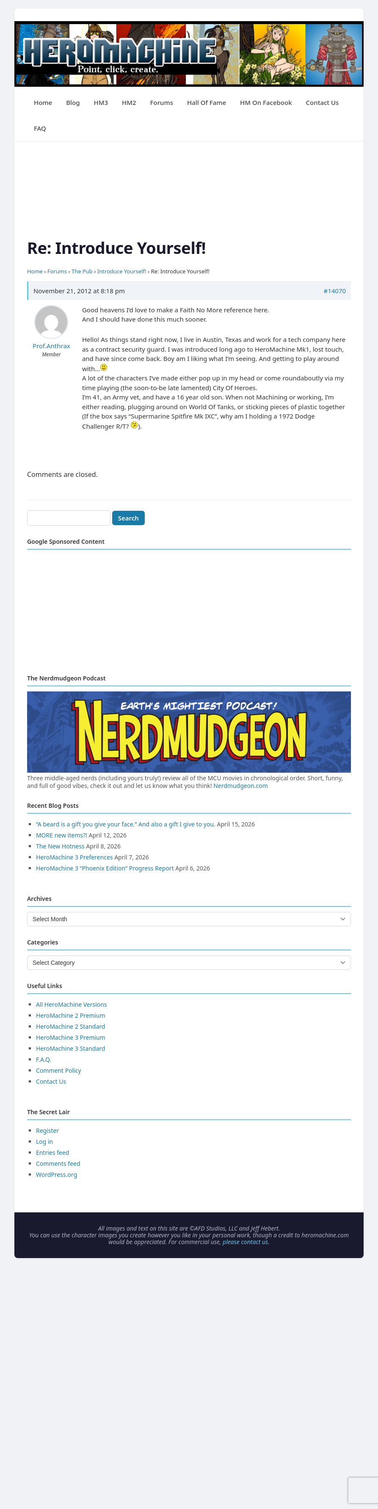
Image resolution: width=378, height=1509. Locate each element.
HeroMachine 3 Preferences (74, 857)
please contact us (245, 1242)
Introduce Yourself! (121, 271)
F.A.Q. (43, 1059)
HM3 (101, 102)
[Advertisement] (189, 201)
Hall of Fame (206, 102)
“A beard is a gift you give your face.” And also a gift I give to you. (125, 824)
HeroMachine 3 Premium (70, 1037)
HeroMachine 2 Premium (70, 1015)
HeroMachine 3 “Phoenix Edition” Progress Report (105, 868)
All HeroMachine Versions (71, 1004)
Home (43, 102)
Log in (44, 1141)
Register (47, 1130)
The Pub (82, 271)
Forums (161, 102)
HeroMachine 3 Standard (70, 1048)
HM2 (129, 102)
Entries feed (52, 1152)
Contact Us (322, 102)
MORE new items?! (61, 835)
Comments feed (58, 1163)
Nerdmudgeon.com (240, 786)
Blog (73, 102)
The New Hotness (60, 846)
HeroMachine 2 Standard (70, 1026)
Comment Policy (58, 1070)
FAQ (40, 128)
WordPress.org (56, 1174)
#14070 (334, 290)
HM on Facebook (266, 102)
